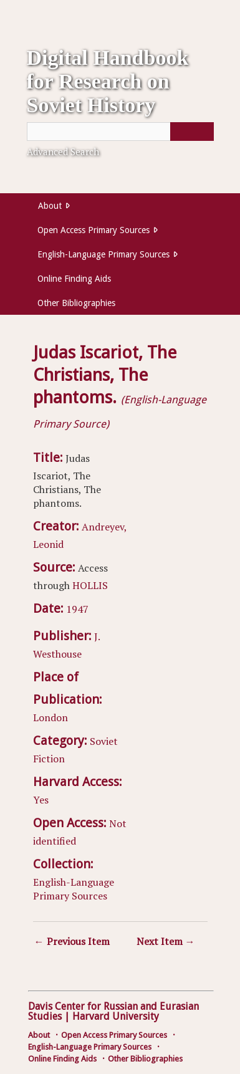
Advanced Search (63, 151)
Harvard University (115, 1016)
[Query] (120, 131)
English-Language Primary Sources (103, 254)
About (50, 206)
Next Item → (166, 941)
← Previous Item (72, 941)
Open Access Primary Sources (93, 230)
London (50, 717)
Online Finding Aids (74, 279)
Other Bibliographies (76, 303)
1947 (77, 609)
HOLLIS (90, 585)
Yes (41, 800)
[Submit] (192, 131)
